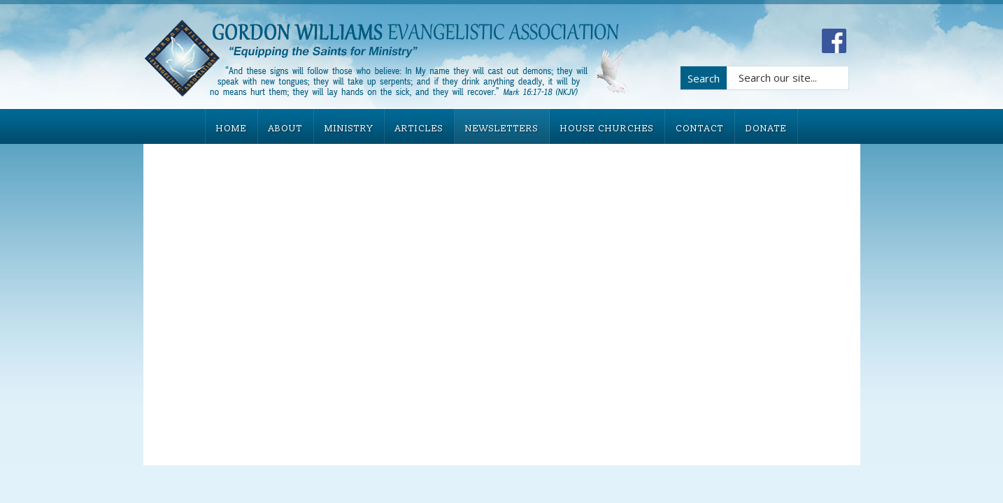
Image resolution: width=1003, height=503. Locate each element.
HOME (231, 128)
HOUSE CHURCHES (607, 128)
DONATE (766, 128)
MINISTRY (349, 128)
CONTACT (700, 128)
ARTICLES (419, 128)
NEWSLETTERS (502, 128)
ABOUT (286, 128)
